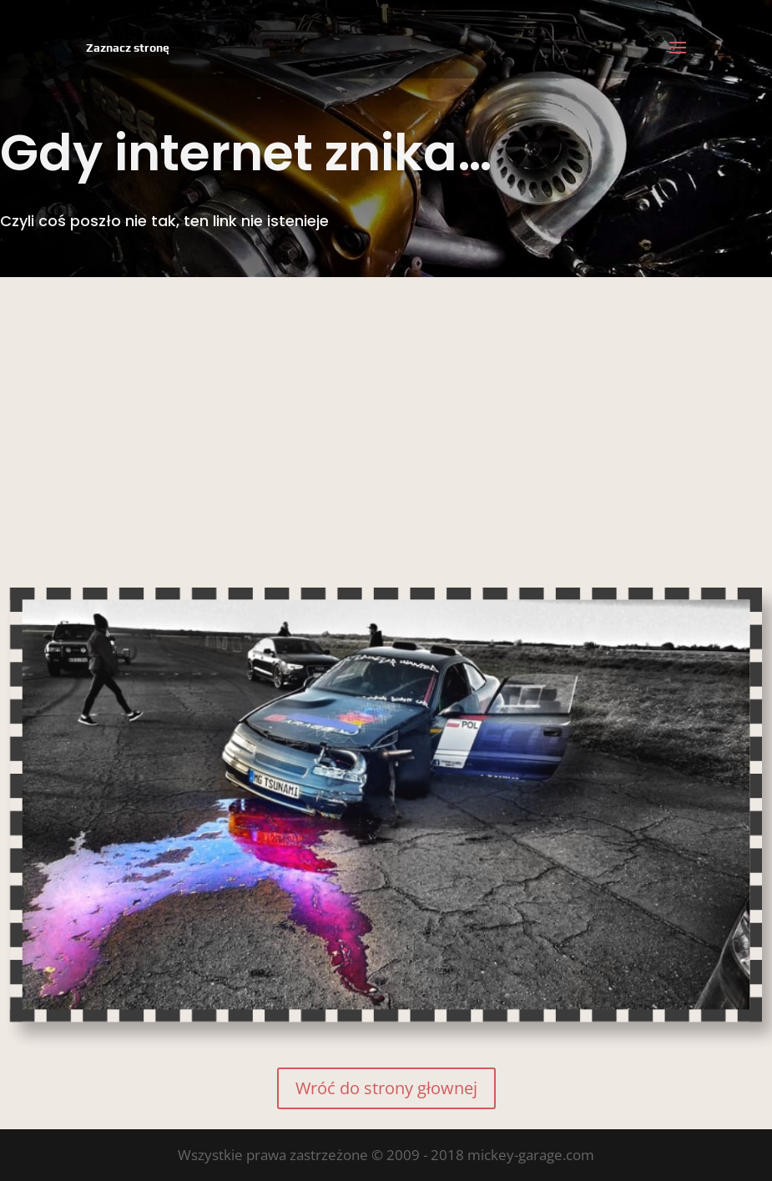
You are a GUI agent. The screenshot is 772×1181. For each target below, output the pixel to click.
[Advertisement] (386, 402)
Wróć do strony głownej (386, 1088)
